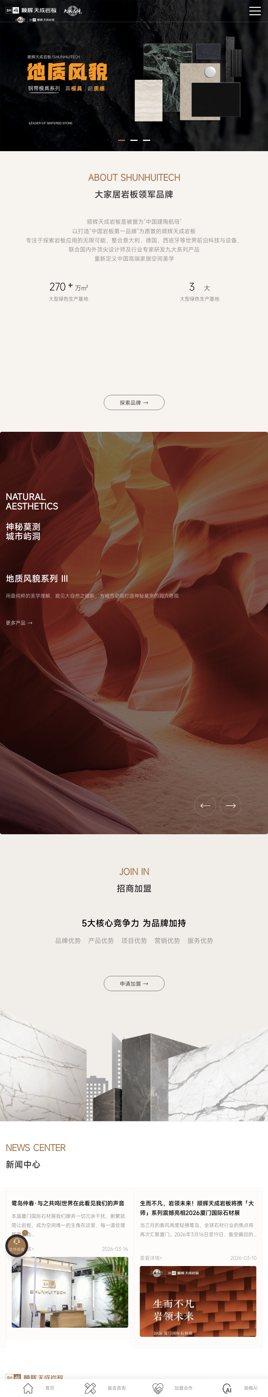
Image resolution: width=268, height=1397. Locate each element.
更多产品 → (19, 622)
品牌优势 (68, 940)
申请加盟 (134, 983)
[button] (121, 140)
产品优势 (101, 940)
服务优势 (200, 940)
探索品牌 (134, 402)
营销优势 (167, 940)
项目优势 (134, 940)
